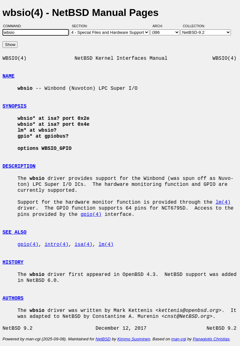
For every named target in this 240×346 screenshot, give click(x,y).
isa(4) (83, 244)
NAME (8, 76)
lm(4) (223, 202)
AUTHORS (12, 298)
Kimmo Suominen (133, 339)
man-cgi (178, 339)
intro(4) (56, 244)
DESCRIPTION (19, 166)
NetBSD (103, 339)
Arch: (160, 26)
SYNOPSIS (14, 106)
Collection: (194, 26)
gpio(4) (91, 214)
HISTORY (12, 262)
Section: (81, 26)
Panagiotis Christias (211, 339)
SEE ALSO (14, 232)
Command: (14, 26)
